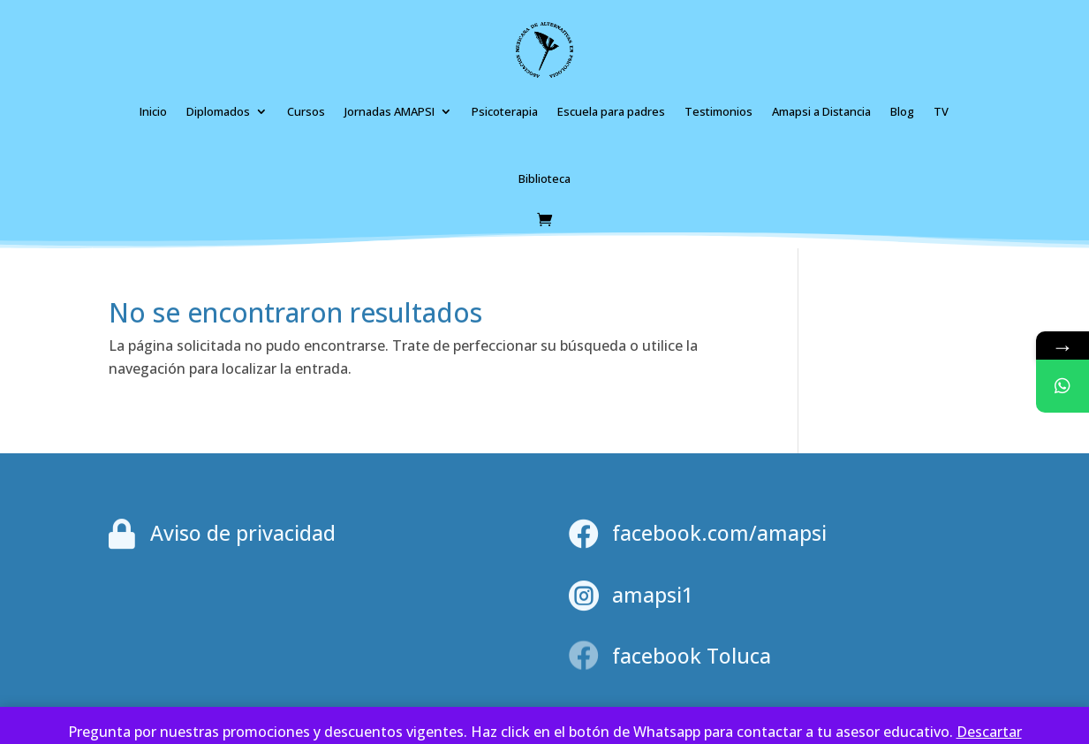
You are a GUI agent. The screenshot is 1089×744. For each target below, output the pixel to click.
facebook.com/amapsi (719, 533)
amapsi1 (652, 595)
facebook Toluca (691, 656)
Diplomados (218, 111)
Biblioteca (544, 178)
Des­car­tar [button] (989, 731)
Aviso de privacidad (243, 533)
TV (941, 111)
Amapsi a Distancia (821, 111)
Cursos (306, 111)
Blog (902, 111)
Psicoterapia (505, 111)
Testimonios (718, 111)
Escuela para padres (611, 111)
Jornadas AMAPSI (389, 111)
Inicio (153, 111)
